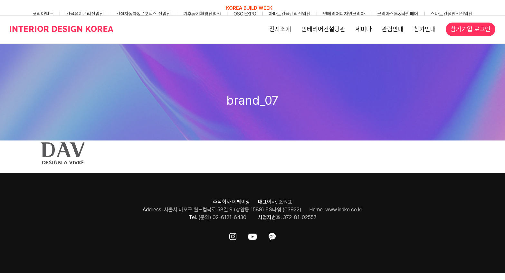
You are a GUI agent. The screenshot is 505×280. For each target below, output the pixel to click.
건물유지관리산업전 (85, 14)
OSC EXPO (244, 14)
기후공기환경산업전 (202, 14)
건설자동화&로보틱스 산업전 (143, 14)
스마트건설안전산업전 (451, 14)
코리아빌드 (43, 14)
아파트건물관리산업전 (289, 14)
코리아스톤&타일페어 (397, 14)
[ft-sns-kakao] (272, 235)
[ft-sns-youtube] (252, 235)
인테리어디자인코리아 (344, 14)
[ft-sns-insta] (233, 235)
